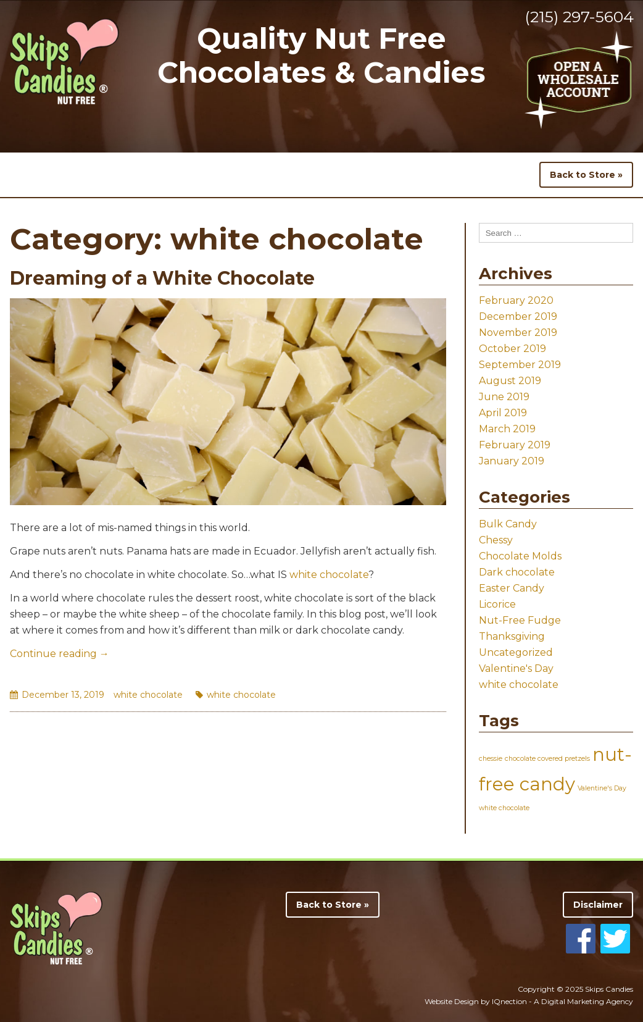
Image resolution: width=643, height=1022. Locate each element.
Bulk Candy (508, 524)
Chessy (496, 540)
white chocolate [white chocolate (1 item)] (504, 808)
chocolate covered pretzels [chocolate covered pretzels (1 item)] (547, 759)
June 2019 (504, 397)
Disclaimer (598, 904)
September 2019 (520, 365)
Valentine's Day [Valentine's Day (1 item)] (602, 788)
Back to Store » (586, 174)
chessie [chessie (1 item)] (490, 759)
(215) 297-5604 (579, 16)
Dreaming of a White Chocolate (162, 278)
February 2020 (516, 300)
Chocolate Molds (520, 556)
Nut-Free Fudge (520, 620)
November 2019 (518, 332)
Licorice (497, 604)
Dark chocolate (517, 572)
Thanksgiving (512, 636)
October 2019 (512, 348)
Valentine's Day (516, 668)
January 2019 (511, 461)
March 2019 (507, 429)
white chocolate (328, 574)
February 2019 (514, 445)
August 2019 (510, 381)
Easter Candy (511, 588)
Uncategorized (516, 652)
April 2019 (503, 413)
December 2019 (518, 316)
